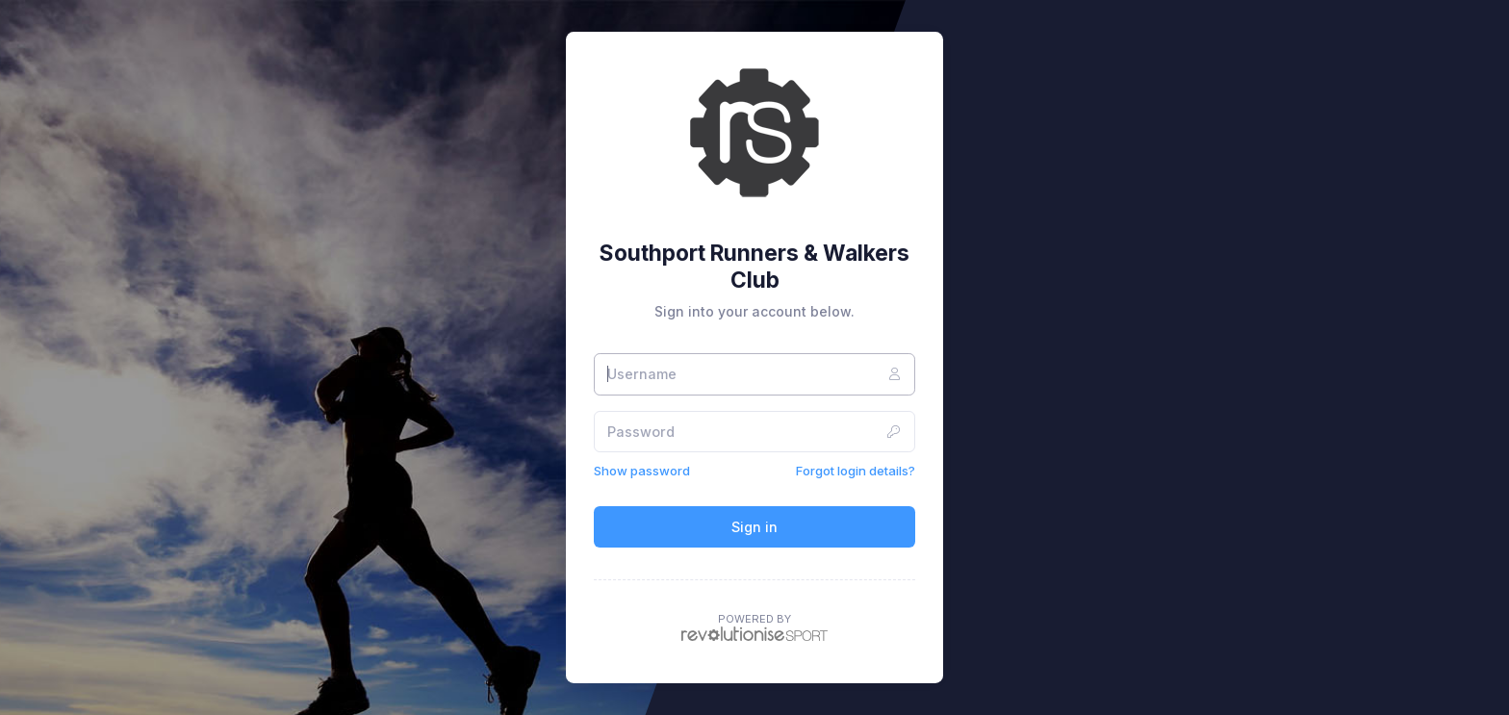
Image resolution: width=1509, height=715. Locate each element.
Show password (642, 470)
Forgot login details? (855, 470)
